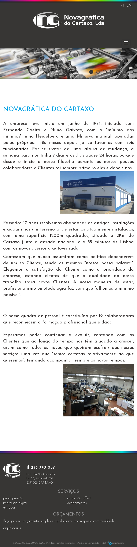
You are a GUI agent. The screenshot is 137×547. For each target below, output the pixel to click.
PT (122, 5)
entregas (9, 507)
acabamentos (77, 503)
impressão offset (79, 498)
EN (129, 5)
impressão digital (15, 503)
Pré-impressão (13, 498)
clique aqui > (12, 528)
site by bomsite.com (113, 543)
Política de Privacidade (88, 543)
